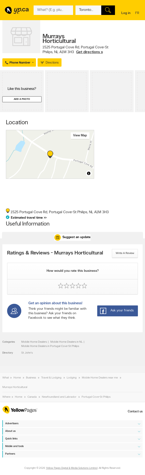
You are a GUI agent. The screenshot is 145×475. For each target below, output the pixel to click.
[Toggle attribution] (89, 173)
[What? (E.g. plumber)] (53, 10)
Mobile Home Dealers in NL (66, 342)
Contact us (135, 411)
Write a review (125, 253)
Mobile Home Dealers (34, 342)
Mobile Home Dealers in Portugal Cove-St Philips (50, 346)
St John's (27, 352)
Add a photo (22, 99)
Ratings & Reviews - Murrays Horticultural (55, 253)
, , (75, 50)
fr (137, 13)
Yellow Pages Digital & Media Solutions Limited (71, 468)
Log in (126, 13)
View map (80, 135)
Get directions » (89, 52)
